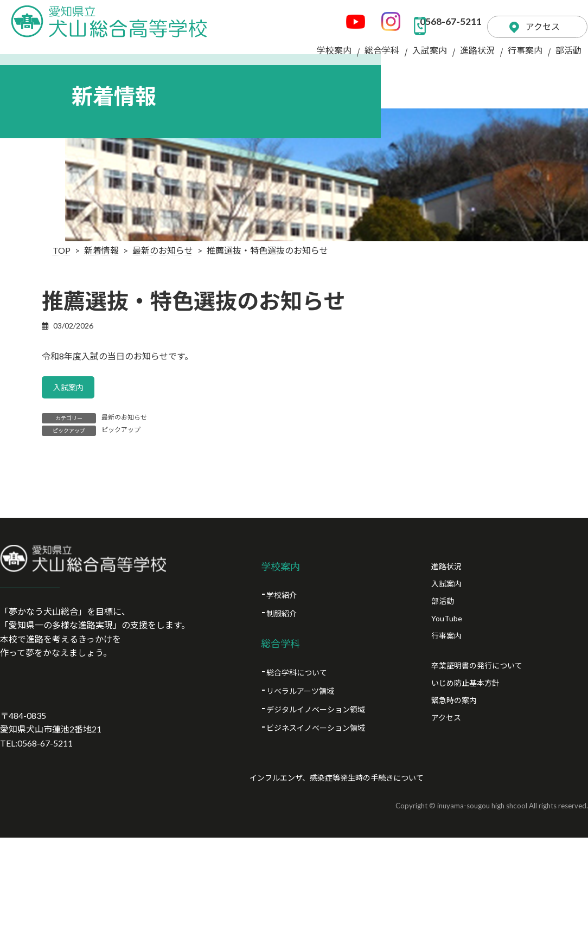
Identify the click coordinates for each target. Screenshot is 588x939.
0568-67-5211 (409, 16)
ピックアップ (120, 432)
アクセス (527, 16)
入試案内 (71, 388)
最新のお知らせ (124, 420)
